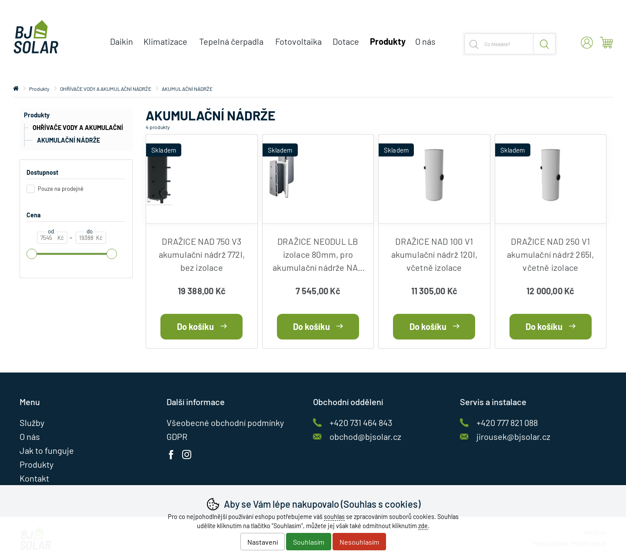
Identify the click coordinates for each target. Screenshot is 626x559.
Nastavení (262, 542)
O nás (425, 41)
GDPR (176, 436)
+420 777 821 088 (507, 422)
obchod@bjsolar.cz (365, 436)
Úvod (16, 89)
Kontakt (34, 478)
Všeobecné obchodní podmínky (225, 422)
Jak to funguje (47, 450)
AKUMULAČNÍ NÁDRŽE (68, 140)
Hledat (544, 43)
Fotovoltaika (298, 41)
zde (423, 525)
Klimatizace (165, 41)
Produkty (37, 115)
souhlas (334, 516)
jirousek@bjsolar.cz (513, 436)
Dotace (346, 41)
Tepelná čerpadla (231, 41)
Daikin (121, 41)
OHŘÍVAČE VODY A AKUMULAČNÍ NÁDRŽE (73, 129)
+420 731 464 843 (361, 422)
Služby (32, 422)
